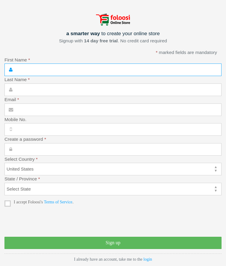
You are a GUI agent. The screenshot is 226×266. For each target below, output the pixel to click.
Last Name (17, 79)
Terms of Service (58, 202)
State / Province (22, 178)
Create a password (25, 139)
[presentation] (49, 222)
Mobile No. (15, 119)
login (147, 259)
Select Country (21, 159)
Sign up (113, 242)
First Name (17, 59)
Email (11, 99)
